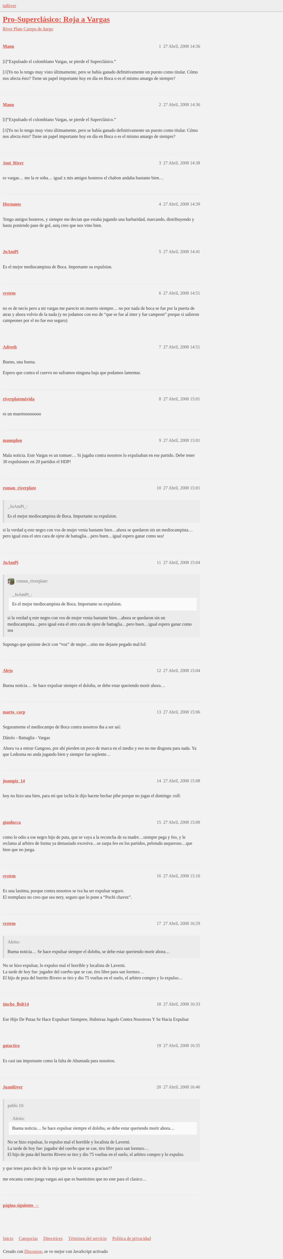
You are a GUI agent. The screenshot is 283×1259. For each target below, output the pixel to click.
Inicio (8, 1238)
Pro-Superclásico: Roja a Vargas (56, 19)
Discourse (33, 1251)
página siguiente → (21, 1205)
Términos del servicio (87, 1238)
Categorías (28, 1238)
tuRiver (9, 5)
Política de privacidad (131, 1238)
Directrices (52, 1238)
